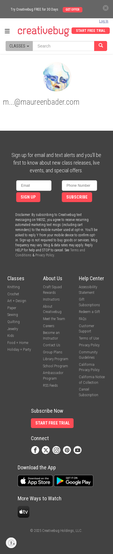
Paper (11, 308)
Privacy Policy (44, 255)
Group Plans (52, 352)
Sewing (12, 314)
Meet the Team (54, 319)
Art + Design (16, 301)
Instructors (51, 299)
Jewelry (12, 329)
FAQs (83, 319)
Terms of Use (89, 338)
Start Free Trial (90, 31)
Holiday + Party (19, 349)
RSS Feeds (50, 385)
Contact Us (51, 345)
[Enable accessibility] (11, 542)
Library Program (55, 359)
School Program (55, 366)
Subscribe (77, 197)
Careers (48, 326)
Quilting (13, 321)
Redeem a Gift (89, 311)
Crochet (13, 294)
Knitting (13, 287)
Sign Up (28, 197)
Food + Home (17, 342)
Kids (10, 335)
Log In (103, 21)
